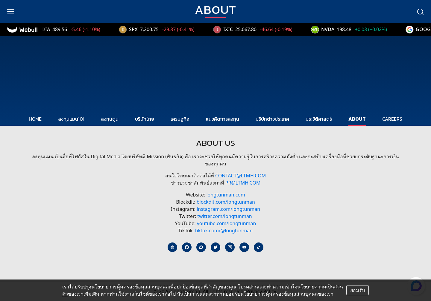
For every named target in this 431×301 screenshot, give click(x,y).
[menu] (11, 11)
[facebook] (186, 247)
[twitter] (215, 247)
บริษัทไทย (144, 118)
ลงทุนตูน (110, 118)
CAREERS (392, 118)
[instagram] (229, 247)
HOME (35, 118)
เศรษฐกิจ (180, 118)
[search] (420, 11)
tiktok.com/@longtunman (224, 230)
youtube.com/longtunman (226, 223)
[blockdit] (201, 247)
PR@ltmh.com (243, 182)
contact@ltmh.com (240, 175)
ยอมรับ (357, 290)
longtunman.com (225, 194)
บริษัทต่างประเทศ (272, 118)
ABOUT (357, 118)
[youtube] (244, 247)
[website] (172, 247)
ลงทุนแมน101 (71, 118)
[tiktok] (258, 247)
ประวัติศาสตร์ (319, 118)
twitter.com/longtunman (224, 216)
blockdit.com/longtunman (226, 202)
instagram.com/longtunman (228, 209)
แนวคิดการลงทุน (222, 118)
